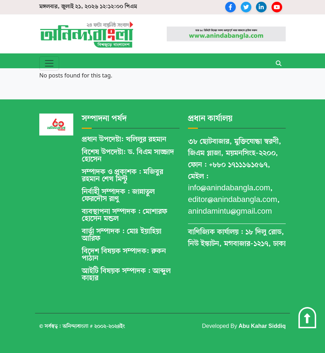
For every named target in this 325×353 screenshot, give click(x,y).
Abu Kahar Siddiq (262, 326)
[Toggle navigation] (49, 63)
